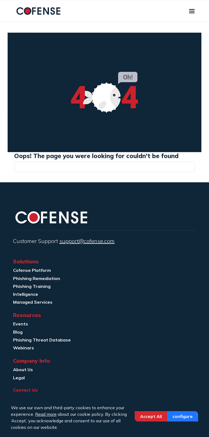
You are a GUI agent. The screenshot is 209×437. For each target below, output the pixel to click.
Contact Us (25, 390)
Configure (183, 416)
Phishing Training (32, 286)
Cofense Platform (32, 270)
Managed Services (33, 302)
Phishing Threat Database (42, 340)
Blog (18, 332)
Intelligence (25, 294)
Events (20, 324)
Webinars (23, 347)
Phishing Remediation (36, 278)
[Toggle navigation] (192, 11)
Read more (46, 414)
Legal (19, 377)
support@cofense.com (87, 241)
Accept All (151, 416)
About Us (23, 369)
